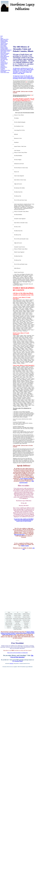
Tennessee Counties (4, 54)
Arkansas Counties (4, 43)
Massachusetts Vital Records (6, 49)
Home (1, 36)
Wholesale (2, 64)
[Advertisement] (11, 24)
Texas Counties (3, 55)
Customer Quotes (3, 63)
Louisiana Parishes (4, 48)
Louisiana (17, 633)
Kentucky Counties (4, 47)
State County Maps (4, 59)
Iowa (6, 633)
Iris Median (2, 68)
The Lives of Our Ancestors (21, 656)
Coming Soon (3, 61)
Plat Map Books (3, 57)
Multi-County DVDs (4, 39)
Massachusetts (23, 633)
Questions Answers (4, 62)
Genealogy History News (5, 70)
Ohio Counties (3, 52)
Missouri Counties (4, 40)
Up (1, 37)
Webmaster (11, 663)
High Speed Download (19, 534)
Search (1, 38)
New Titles (2, 60)
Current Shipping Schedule (26, 478)
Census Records (3, 58)
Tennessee (10, 634)
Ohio (7, 634)
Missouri (29, 633)
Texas (14, 634)
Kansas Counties (3, 46)
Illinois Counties (25, 545)
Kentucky (13, 633)
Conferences (2, 65)
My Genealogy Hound (17, 661)
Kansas (8, 633)
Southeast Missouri (4, 41)
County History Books (4, 72)
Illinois (32, 631)
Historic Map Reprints (4, 56)
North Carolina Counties (5, 51)
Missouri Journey (3, 67)
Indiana (2, 633)
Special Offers (3, 71)
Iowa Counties (3, 45)
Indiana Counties (3, 44)
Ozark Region (3, 42)
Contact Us (2, 69)
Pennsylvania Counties (4, 53)
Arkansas (28, 631)
